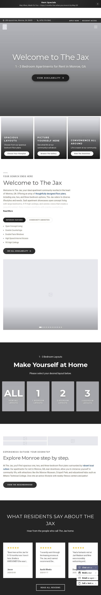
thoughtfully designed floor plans (51, 184)
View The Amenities (82, 143)
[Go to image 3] (44, 317)
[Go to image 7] (52, 317)
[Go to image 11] (59, 317)
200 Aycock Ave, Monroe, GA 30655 (17, 10)
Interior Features (14, 210)
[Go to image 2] (43, 317)
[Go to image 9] (55, 317)
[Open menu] (95, 16)
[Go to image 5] (48, 317)
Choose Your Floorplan (16, 143)
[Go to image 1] (40, 317)
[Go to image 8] (54, 317)
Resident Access (89, 10)
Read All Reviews (50, 577)
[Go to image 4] (46, 317)
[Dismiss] (97, 4)
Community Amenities (39, 210)
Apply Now (74, 10)
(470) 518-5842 (44, 10)
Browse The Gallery (49, 143)
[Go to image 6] (50, 317)
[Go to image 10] (57, 317)
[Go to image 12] (61, 317)
